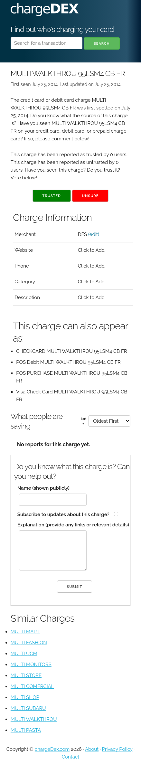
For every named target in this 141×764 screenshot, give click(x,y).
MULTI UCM (24, 653)
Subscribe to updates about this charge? (63, 514)
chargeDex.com (52, 749)
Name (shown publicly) (43, 488)
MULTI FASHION (29, 643)
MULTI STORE (26, 675)
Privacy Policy (117, 749)
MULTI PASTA (26, 730)
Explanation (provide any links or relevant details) (73, 525)
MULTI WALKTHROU (34, 719)
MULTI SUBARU (28, 708)
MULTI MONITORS (31, 664)
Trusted (51, 196)
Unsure (90, 196)
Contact (70, 757)
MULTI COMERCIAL (32, 686)
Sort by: (84, 421)
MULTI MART (25, 632)
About (92, 749)
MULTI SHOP (25, 697)
